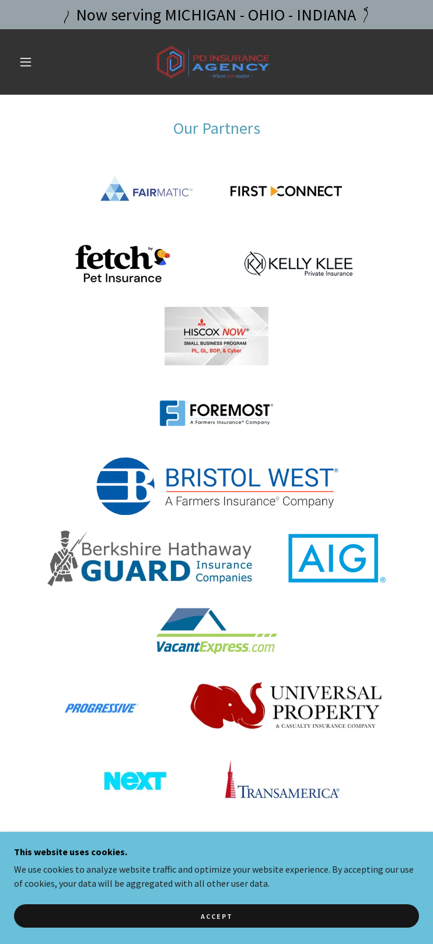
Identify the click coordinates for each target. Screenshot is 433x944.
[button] (34, 62)
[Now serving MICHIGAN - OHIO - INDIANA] (216, 14)
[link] (216, 62)
